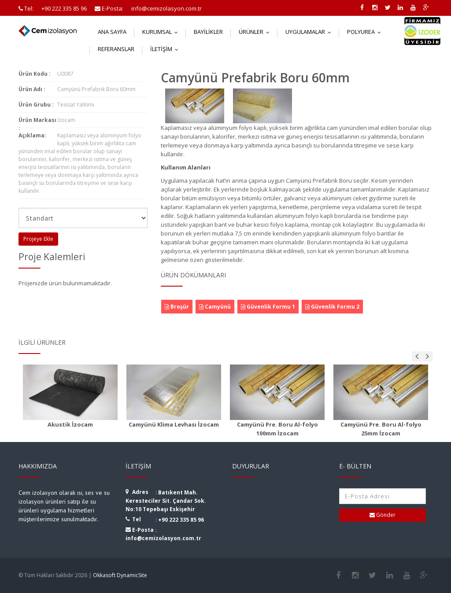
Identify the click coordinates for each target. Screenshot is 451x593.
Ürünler (256, 32)
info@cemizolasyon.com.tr (163, 538)
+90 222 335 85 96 (181, 519)
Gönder (383, 515)
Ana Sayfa (112, 32)
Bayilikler (208, 32)
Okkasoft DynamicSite (120, 575)
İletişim (166, 49)
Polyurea (366, 32)
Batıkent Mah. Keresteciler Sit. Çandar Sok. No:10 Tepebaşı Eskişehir (166, 501)
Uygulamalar (310, 32)
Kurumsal (162, 32)
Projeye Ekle (38, 239)
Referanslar (116, 49)
